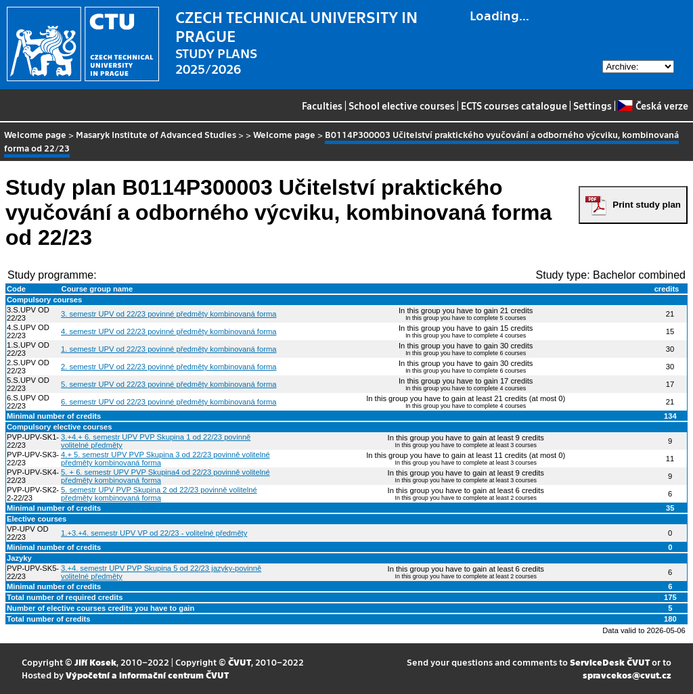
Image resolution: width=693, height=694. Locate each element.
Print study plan (646, 205)
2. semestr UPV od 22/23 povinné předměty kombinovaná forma (168, 367)
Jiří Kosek (95, 662)
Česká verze (653, 105)
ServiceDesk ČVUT (610, 662)
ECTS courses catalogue (514, 105)
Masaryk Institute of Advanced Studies (156, 134)
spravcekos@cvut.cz (627, 675)
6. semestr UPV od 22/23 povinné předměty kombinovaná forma (168, 402)
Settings (592, 105)
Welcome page (35, 134)
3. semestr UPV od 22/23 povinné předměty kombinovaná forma (168, 314)
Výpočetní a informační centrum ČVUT (147, 675)
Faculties (322, 105)
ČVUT (239, 662)
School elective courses (402, 105)
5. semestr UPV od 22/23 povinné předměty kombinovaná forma (168, 384)
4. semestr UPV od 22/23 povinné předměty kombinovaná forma (168, 331)
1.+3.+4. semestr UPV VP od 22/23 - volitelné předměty (154, 533)
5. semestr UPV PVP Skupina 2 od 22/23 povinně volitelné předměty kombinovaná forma (159, 494)
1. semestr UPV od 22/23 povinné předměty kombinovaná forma (168, 349)
